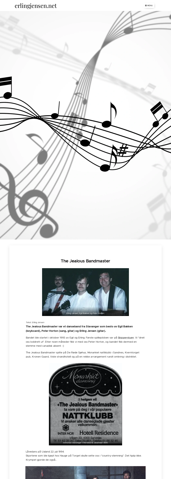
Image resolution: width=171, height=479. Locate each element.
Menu (149, 5)
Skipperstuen (126, 337)
